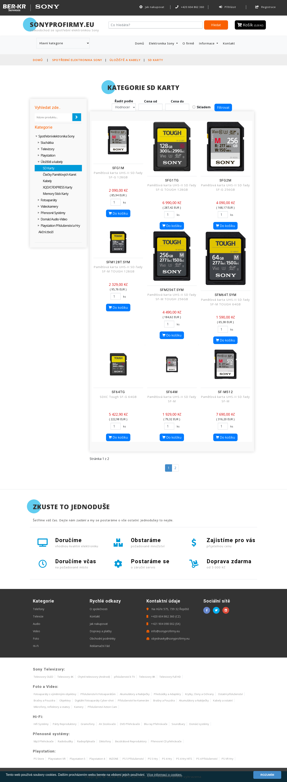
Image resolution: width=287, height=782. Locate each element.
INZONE (113, 758)
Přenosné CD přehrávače (166, 741)
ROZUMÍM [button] (267, 774)
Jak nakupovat (152, 7)
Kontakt (229, 43)
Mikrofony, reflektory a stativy (52, 707)
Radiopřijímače (86, 741)
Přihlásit (227, 7)
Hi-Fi (36, 646)
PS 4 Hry (167, 758)
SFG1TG (172, 180)
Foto (36, 638)
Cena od (150, 101)
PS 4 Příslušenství (206, 758)
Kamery (79, 707)
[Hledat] (155, 25)
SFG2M (225, 180)
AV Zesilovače (107, 724)
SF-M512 (225, 392)
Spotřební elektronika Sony (77, 60)
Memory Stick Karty (55, 193)
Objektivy (65, 700)
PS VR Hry (227, 758)
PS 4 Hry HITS (184, 758)
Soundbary (178, 724)
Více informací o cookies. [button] (164, 774)
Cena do (177, 101)
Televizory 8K (147, 676)
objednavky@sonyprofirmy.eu (168, 638)
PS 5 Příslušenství (133, 758)
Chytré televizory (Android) (94, 676)
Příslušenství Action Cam (102, 707)
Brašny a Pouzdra (44, 700)
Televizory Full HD (170, 676)
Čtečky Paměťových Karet (59, 174)
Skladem (204, 107)
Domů (140, 43)
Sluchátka (47, 142)
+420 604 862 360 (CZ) (163, 616)
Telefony (38, 609)
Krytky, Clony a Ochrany (199, 694)
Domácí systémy (199, 724)
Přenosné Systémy (53, 213)
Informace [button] (207, 43)
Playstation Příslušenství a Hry (60, 225)
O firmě (188, 43)
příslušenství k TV (124, 676)
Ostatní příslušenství (230, 694)
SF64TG (118, 392)
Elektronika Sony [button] (162, 43)
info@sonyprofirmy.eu (163, 631)
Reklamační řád (100, 646)
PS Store (39, 758)
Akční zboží (45, 232)
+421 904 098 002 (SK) (163, 624)
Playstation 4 (97, 758)
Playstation (48, 155)
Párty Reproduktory (65, 724)
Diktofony (105, 741)
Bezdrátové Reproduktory (131, 741)
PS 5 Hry (153, 758)
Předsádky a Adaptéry (167, 694)
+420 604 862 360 (189, 7)
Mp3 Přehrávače (44, 741)
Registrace (265, 7)
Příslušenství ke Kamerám (133, 700)
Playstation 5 (77, 758)
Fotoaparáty (49, 200)
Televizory (47, 149)
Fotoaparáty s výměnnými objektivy (55, 694)
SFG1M (118, 168)
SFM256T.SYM (172, 290)
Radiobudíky (65, 741)
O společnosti (98, 609)
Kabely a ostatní (223, 700)
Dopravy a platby (101, 631)
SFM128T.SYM (118, 262)
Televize (38, 616)
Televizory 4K (65, 676)
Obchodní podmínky (102, 638)
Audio (36, 624)
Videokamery (49, 206)
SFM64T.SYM (225, 295)
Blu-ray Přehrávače (155, 724)
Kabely (47, 181)
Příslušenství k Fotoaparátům (98, 694)
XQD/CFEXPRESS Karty (57, 187)
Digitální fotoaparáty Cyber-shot (94, 700)
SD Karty (155, 60)
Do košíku (118, 213)
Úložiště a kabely (125, 60)
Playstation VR (57, 758)
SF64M (172, 392)
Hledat (216, 25)
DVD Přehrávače (130, 724)
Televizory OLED (43, 676)
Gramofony (88, 724)
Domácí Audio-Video (54, 219)
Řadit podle (124, 101)
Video (36, 631)
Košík (250, 25)
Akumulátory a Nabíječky (135, 694)
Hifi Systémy (41, 724)
